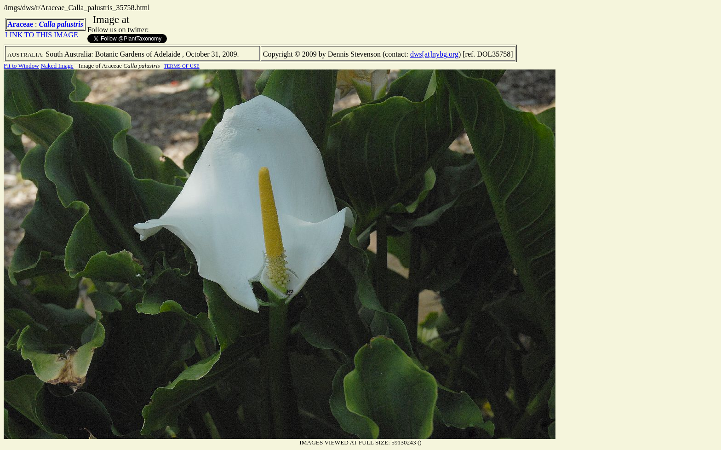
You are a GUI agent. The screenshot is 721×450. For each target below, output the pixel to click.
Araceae (20, 24)
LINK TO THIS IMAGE (41, 35)
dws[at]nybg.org (434, 54)
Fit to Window (21, 65)
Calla (47, 24)
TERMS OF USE (182, 66)
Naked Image (56, 65)
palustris (70, 24)
